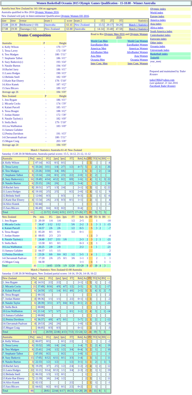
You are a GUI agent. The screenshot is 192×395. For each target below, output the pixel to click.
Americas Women (138, 48)
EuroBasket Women (137, 44)
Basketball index (159, 54)
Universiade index (159, 50)
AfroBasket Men (99, 52)
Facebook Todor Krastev (163, 86)
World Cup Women (138, 41)
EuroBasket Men (99, 44)
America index (158, 20)
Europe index (157, 16)
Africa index (156, 27)
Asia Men (96, 56)
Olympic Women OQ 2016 (75, 16)
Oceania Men (98, 59)
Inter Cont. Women (138, 63)
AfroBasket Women (137, 52)
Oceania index (157, 46)
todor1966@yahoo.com (162, 80)
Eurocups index (158, 39)
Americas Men (98, 48)
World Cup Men (99, 41)
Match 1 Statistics (138, 24)
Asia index (155, 24)
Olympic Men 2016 (114, 34)
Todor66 (154, 57)
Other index (156, 42)
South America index (161, 31)
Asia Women (141, 56)
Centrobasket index (160, 35)
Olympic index (158, 9)
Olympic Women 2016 (47, 12)
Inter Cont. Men (99, 63)
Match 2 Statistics (138, 29)
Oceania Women (139, 59)
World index (156, 12)
